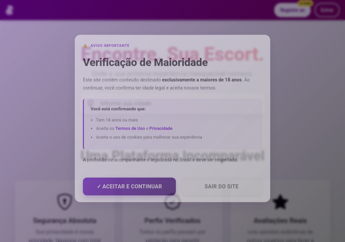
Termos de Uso (130, 130)
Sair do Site (222, 189)
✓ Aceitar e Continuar (129, 189)
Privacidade (160, 130)
